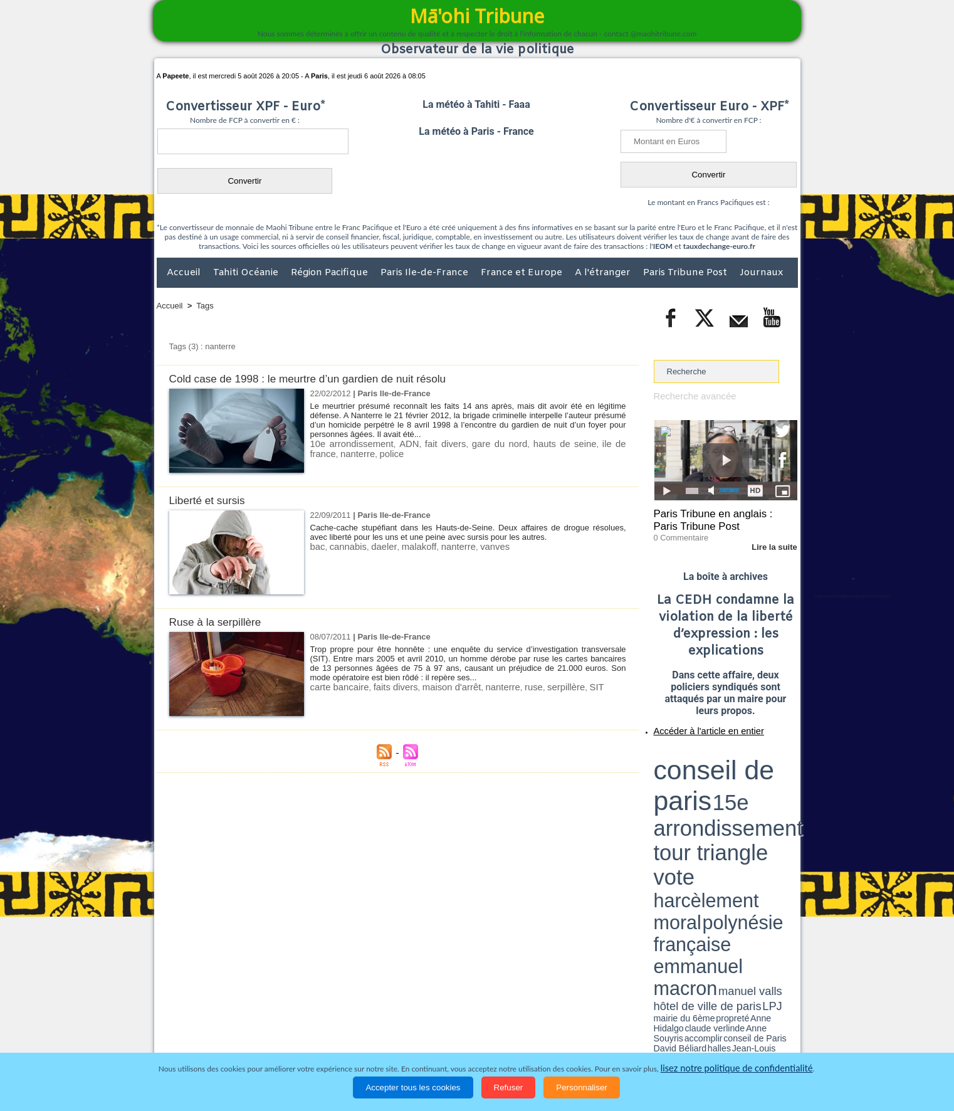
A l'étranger (604, 272)
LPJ (658, 791)
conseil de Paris (667, 796)
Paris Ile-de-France (425, 272)
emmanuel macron (687, 784)
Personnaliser (581, 1087)
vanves (474, 546)
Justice (453, 1039)
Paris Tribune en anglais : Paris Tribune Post (719, 518)
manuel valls (734, 785)
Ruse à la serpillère (220, 621)
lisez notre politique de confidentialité (736, 1068)
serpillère (537, 687)
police (355, 453)
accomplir (786, 792)
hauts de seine (541, 443)
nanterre (325, 453)
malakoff (407, 546)
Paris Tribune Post (686, 272)
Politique (208, 1039)
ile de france (599, 443)
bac (316, 546)
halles (710, 796)
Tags (204, 305)
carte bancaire (336, 687)
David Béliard (692, 796)
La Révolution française (626, 1039)
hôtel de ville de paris (771, 785)
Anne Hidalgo (716, 792)
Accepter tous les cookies (412, 1087)
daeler (376, 546)
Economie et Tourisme (271, 1039)
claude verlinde (740, 792)
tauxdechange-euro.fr (719, 246)
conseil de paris (693, 753)
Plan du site (465, 1013)
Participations (701, 1039)
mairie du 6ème (675, 792)
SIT (564, 687)
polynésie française (755, 774)
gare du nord (481, 443)
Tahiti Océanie (247, 272)
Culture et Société (353, 1039)
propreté (696, 792)
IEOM (663, 246)
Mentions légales (763, 1039)
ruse (508, 687)
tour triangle (742, 765)
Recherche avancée (690, 396)
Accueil (185, 272)
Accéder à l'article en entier (695, 724)
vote (775, 765)
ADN (398, 443)
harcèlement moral (687, 774)
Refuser (508, 1087)
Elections (560, 1039)
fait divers (431, 443)
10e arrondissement (347, 443)
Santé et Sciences (504, 1039)
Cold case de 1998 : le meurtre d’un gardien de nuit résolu (322, 378)
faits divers (385, 687)
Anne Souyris (766, 792)
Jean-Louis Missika (731, 796)
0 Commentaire (677, 532)
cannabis (344, 546)
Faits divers (413, 1039)
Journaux (761, 272)
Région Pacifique (330, 272)
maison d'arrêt (435, 687)
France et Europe (523, 272)
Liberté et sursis (211, 500)
